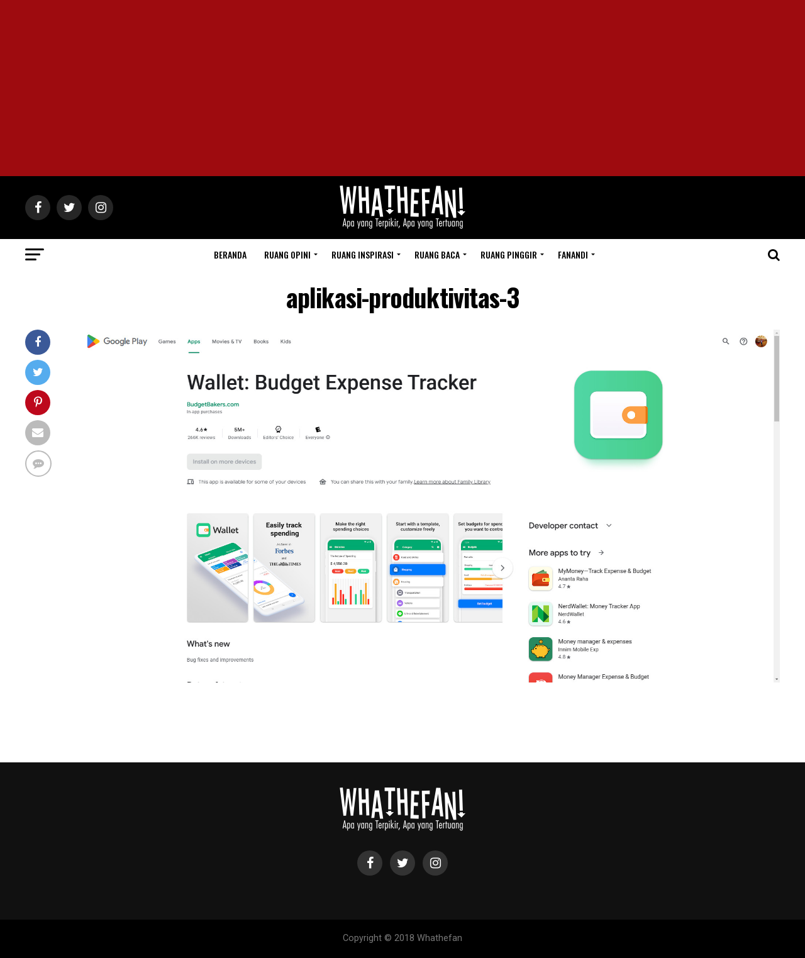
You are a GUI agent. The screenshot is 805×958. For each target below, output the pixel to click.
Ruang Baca (437, 254)
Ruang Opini (287, 254)
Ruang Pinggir (508, 254)
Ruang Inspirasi (362, 254)
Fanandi (573, 254)
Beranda (230, 254)
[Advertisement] (402, 88)
